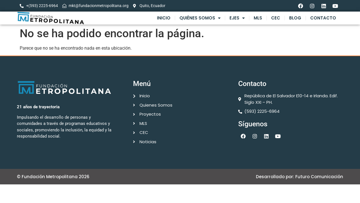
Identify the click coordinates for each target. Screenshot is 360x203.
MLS (258, 18)
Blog (295, 18)
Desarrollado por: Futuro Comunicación (299, 177)
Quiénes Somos (199, 18)
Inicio (163, 18)
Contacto (323, 18)
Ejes (237, 18)
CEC (275, 18)
